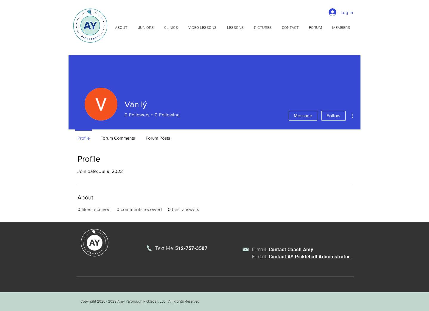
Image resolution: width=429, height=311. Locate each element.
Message (303, 115)
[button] (172, 27)
